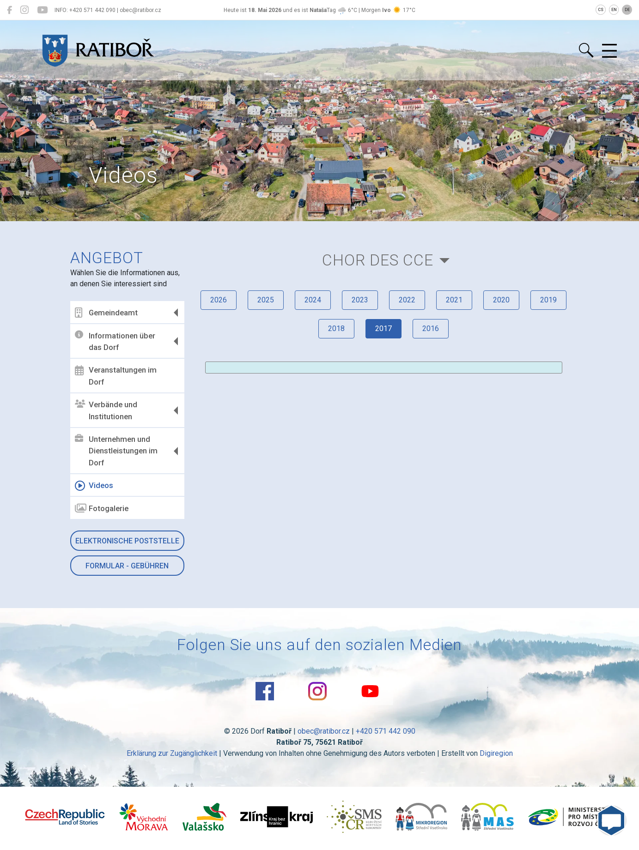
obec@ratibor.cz (324, 731)
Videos (94, 486)
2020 (501, 299)
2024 (312, 299)
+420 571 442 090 (385, 731)
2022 (407, 299)
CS (600, 9)
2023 (360, 299)
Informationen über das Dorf (115, 341)
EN (614, 9)
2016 (430, 328)
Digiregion (496, 753)
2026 (218, 299)
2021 (454, 299)
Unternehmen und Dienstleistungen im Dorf (116, 450)
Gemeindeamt (106, 312)
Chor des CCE (377, 260)
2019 (548, 299)
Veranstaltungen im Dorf (116, 375)
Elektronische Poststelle (127, 541)
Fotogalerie (101, 508)
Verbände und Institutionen (106, 410)
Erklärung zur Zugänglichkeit (172, 753)
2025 (265, 299)
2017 (383, 328)
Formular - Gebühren (127, 565)
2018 (336, 328)
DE (627, 9)
